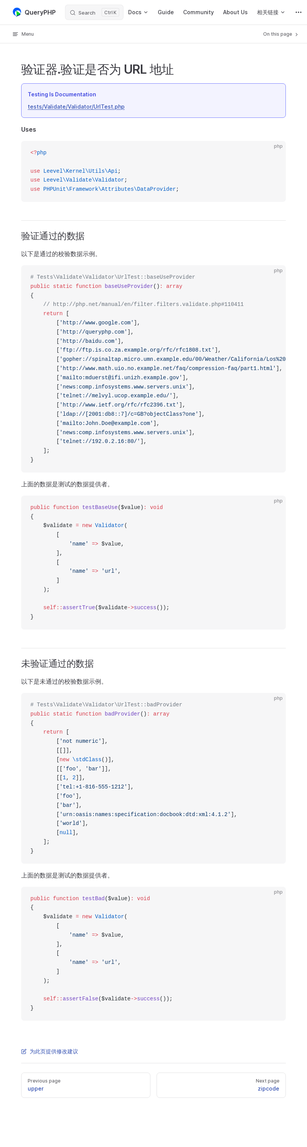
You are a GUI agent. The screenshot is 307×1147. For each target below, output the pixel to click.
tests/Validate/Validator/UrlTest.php (76, 106)
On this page (281, 34)
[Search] (94, 12)
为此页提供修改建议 (49, 1051)
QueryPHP (34, 12)
